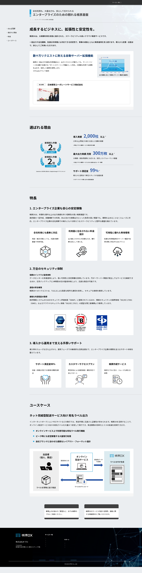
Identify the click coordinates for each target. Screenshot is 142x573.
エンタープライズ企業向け (91, 535)
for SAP (48, 541)
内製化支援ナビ (69, 545)
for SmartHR (49, 543)
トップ (31, 19)
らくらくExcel (87, 548)
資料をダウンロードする (99, 507)
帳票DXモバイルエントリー (91, 551)
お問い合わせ (106, 538)
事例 (112, 2)
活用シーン (104, 2)
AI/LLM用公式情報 (108, 548)
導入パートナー (69, 550)
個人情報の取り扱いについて (111, 545)
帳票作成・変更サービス (71, 547)
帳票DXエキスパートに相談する (59, 507)
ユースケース (12, 40)
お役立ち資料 (120, 2)
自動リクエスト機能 (89, 545)
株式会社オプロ (22, 541)
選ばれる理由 (12, 32)
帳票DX (41, 19)
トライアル (106, 541)
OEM (47, 548)
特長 (9, 36)
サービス (36, 19)
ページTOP (11, 28)
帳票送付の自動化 (88, 538)
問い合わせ (132, 2)
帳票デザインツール (89, 541)
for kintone (49, 546)
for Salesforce (50, 538)
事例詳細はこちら (115, 99)
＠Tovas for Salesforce (90, 554)
